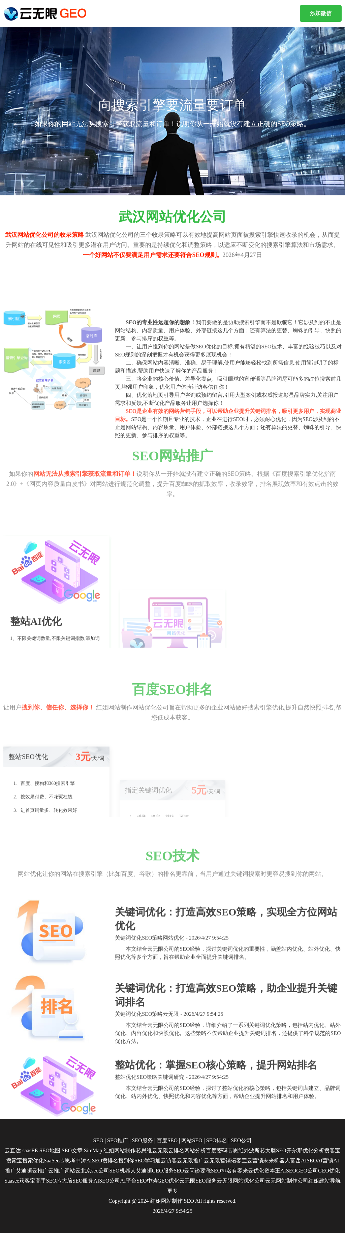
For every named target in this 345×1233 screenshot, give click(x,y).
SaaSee (51, 1160)
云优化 (256, 1170)
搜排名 (110, 1160)
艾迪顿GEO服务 (155, 1170)
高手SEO (45, 1181)
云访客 (169, 1160)
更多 (172, 1191)
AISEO (288, 1170)
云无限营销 (217, 1160)
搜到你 (126, 1160)
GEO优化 (329, 1170)
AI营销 (325, 1160)
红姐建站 (319, 1181)
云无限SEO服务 (197, 1181)
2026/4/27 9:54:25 (172, 1211)
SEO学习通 (147, 1160)
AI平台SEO (133, 1181)
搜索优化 (33, 1160)
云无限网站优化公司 (241, 1181)
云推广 (40, 1170)
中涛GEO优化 (163, 1181)
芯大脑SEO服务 (74, 1181)
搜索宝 (14, 1160)
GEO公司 (307, 1170)
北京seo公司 (95, 1170)
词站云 (72, 1170)
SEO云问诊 (187, 1170)
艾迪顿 (24, 1170)
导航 (335, 1181)
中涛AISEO (88, 1160)
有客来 (240, 1170)
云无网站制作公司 (286, 1181)
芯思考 (67, 1160)
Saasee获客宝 (19, 1181)
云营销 (255, 1160)
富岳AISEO (303, 1160)
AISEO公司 (106, 1181)
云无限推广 (190, 1160)
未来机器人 (276, 1160)
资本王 (272, 1170)
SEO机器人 (122, 1170)
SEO (189, 1201)
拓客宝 (239, 1160)
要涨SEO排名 (216, 1170)
